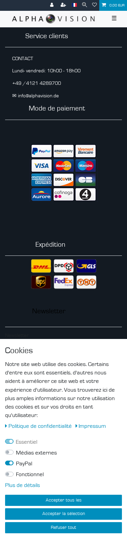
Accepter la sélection (63, 513)
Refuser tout (63, 527)
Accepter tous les (64, 500)
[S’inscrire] (64, 5)
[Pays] (74, 5)
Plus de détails (22, 485)
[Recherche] (84, 5)
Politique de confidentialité (39, 426)
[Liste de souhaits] (94, 5)
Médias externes (36, 453)
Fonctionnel (30, 474)
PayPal (24, 463)
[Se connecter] (52, 5)
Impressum (91, 426)
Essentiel (26, 442)
